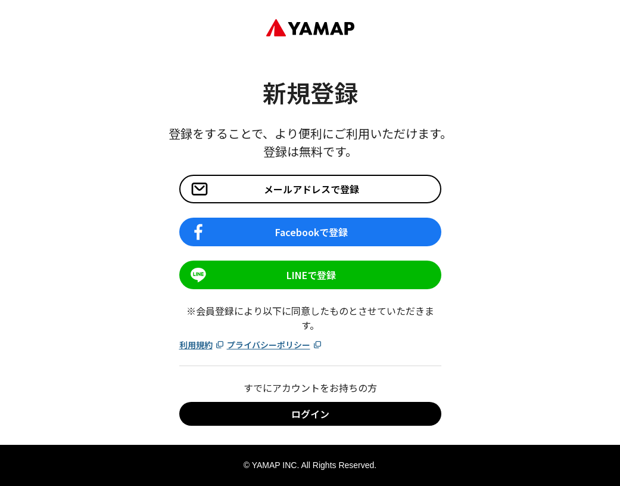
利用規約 (202, 345)
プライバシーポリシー (274, 345)
